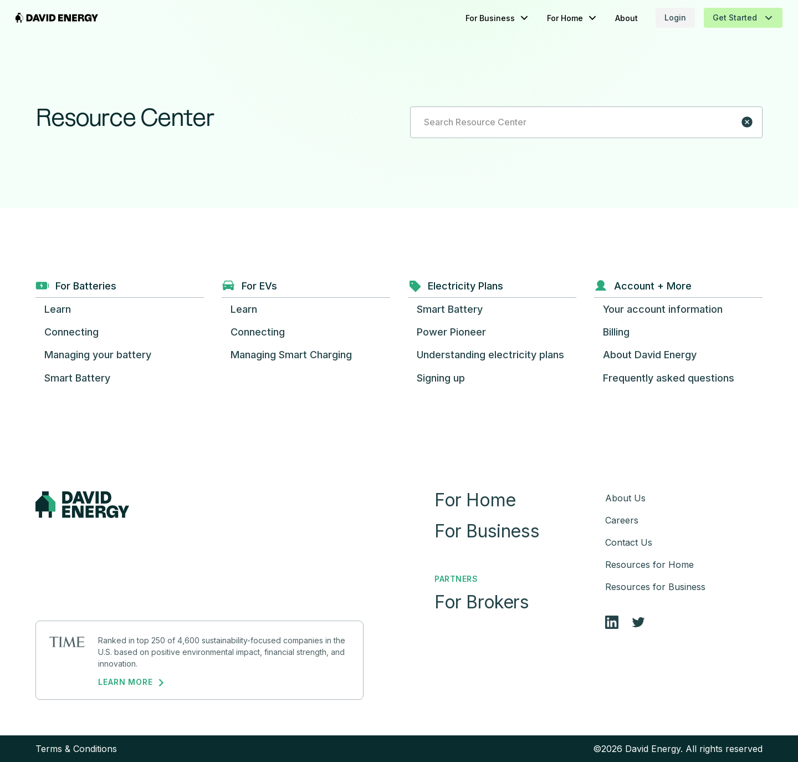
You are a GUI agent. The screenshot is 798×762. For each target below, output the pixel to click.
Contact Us (628, 542)
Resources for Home (649, 564)
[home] (77, 17)
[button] (477, 18)
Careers (621, 520)
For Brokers (481, 602)
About (606, 18)
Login (655, 17)
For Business (486, 531)
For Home (475, 500)
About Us (625, 498)
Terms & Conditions (76, 748)
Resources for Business (655, 586)
